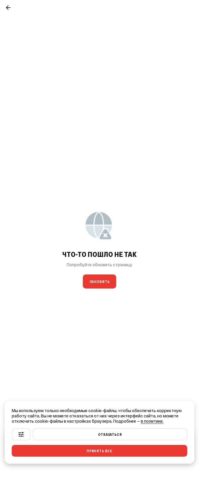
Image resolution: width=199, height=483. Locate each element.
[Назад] (8, 7)
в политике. (152, 421)
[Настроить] (21, 434)
